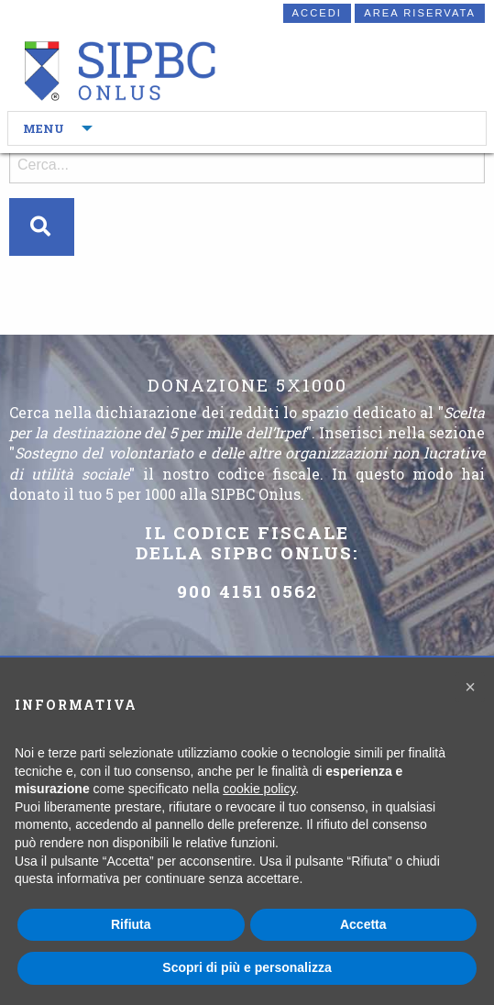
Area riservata (420, 12)
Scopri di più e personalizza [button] (246, 967)
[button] (470, 686)
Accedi (317, 12)
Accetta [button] (363, 924)
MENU (43, 128)
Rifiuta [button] (131, 924)
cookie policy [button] (259, 788)
